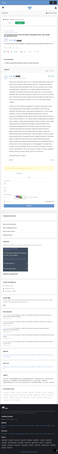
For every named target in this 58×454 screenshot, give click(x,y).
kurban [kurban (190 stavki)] (29, 395)
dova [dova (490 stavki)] (25, 392)
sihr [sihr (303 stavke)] (33, 397)
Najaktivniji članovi (7, 235)
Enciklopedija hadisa (28, 378)
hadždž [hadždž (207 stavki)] (38, 392)
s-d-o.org (45, 382)
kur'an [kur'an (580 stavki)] (22, 395)
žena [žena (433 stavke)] (17, 400)
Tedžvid (39, 355)
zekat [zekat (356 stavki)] (6, 400)
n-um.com (5, 378)
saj (13, 47)
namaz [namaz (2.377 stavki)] (50, 395)
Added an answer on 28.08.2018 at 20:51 (17, 78)
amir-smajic (37, 380)
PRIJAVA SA (19, 173)
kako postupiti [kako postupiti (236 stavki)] (14, 395)
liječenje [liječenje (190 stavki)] (36, 395)
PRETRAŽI (4, 13)
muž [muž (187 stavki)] (43, 395)
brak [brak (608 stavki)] (12, 392)
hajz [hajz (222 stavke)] (44, 392)
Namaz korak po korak (24, 355)
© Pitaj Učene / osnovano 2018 (29, 451)
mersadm (5, 315)
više (4, 305)
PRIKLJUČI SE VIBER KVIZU (10, 274)
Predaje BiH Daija (36, 382)
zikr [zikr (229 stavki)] (12, 400)
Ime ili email (7, 181)
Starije (47, 71)
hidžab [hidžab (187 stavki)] (50, 392)
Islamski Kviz (13, 355)
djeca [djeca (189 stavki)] (18, 392)
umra (17, 47)
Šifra (5, 187)
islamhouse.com (39, 378)
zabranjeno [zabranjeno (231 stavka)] (47, 397)
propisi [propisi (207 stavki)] (19, 397)
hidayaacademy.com (8, 382)
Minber (8, 357)
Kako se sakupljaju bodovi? (10, 228)
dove (5, 47)
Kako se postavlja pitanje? (9, 224)
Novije (51, 71)
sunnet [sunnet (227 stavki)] (39, 397)
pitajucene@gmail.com (9, 419)
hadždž (9, 47)
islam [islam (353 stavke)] (6, 395)
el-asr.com (18, 382)
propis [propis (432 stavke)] (12, 397)
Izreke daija (6, 298)
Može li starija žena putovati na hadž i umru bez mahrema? (21, 63)
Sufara (33, 355)
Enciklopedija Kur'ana (15, 378)
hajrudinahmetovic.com (26, 380)
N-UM (52, 425)
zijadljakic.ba (15, 380)
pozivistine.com (49, 378)
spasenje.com (6, 380)
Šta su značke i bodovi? (9, 231)
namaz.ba (51, 382)
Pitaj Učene (6, 355)
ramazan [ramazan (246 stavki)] (26, 397)
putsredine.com (26, 382)
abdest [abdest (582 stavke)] (6, 392)
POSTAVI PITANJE (51, 13)
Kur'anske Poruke (47, 355)
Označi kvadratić (8, 194)
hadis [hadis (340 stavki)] (31, 392)
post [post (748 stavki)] (6, 397)
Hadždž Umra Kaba (13, 32)
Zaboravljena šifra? (49, 201)
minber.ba (44, 380)
